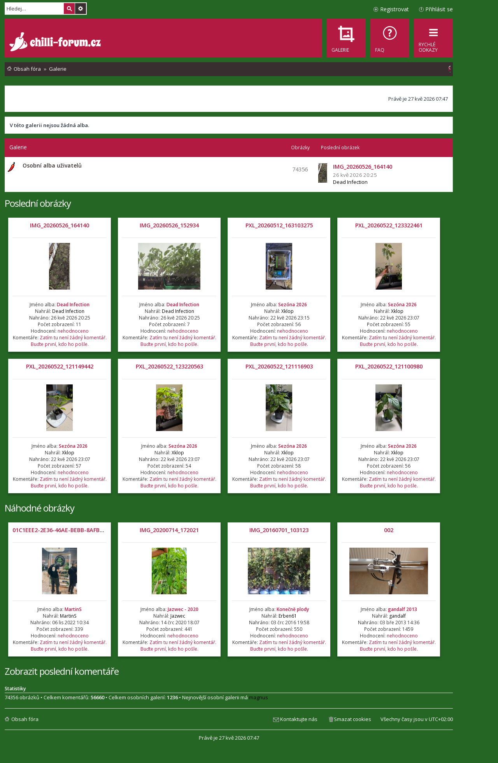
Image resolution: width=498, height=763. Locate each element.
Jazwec (177, 616)
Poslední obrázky (38, 203)
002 (388, 530)
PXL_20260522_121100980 (389, 366)
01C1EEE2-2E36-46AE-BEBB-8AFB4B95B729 (68, 530)
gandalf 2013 (402, 609)
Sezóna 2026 (292, 304)
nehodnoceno (73, 331)
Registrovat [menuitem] (394, 9)
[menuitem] (389, 38)
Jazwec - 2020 (183, 609)
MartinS (73, 609)
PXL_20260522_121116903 (279, 366)
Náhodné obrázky (39, 507)
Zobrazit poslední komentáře (62, 671)
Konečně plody (293, 609)
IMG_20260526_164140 (59, 225)
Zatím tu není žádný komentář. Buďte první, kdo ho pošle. (69, 340)
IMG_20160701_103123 (279, 530)
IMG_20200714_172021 (169, 530)
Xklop (287, 311)
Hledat (69, 8)
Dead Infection (350, 181)
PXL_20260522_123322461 (389, 225)
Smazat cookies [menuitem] (352, 719)
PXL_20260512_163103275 (279, 225)
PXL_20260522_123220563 (169, 366)
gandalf (397, 616)
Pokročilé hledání (80, 8)
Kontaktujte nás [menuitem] (298, 719)
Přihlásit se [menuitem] (439, 9)
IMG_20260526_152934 (169, 225)
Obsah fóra (25, 719)
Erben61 (288, 616)
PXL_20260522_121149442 (59, 366)
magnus (258, 697)
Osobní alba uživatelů (52, 165)
